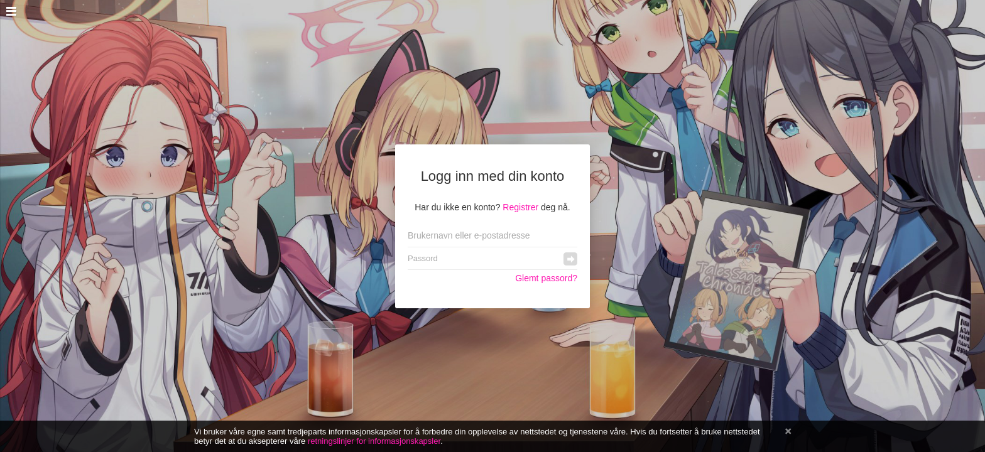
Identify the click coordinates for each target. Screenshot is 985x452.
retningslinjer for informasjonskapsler (374, 441)
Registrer (520, 207)
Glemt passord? (546, 278)
